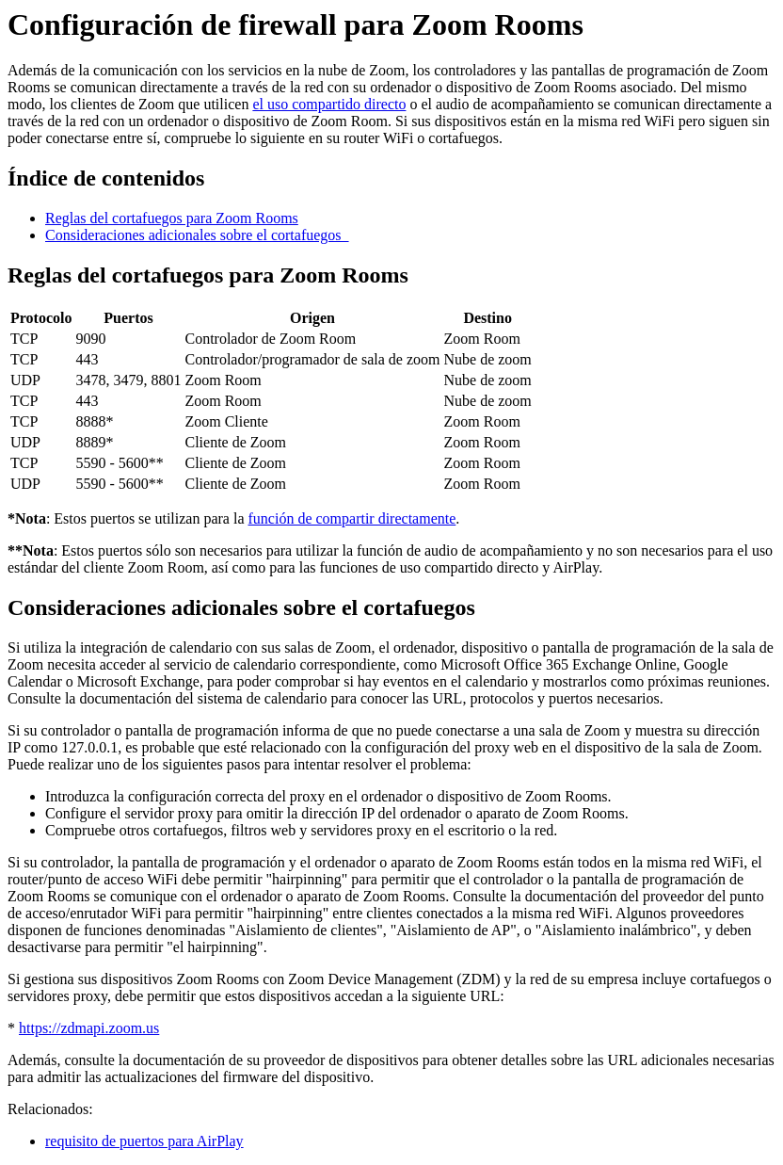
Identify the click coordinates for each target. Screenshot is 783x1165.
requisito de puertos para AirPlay (144, 1141)
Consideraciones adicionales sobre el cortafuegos (197, 235)
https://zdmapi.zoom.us (89, 1028)
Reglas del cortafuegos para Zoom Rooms (171, 218)
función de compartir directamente (352, 518)
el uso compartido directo (329, 104)
